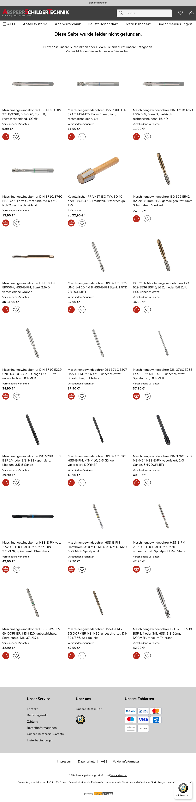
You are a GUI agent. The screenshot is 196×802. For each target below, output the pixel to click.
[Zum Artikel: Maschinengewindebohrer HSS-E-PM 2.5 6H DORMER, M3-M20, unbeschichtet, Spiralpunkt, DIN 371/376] (32, 633)
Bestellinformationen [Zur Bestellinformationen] (42, 728)
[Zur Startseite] (35, 13)
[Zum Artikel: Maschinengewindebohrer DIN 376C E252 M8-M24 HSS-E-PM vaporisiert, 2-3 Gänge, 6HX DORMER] (163, 460)
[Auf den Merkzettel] (16, 136)
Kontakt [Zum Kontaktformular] (32, 709)
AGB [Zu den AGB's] (104, 761)
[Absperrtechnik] (68, 24)
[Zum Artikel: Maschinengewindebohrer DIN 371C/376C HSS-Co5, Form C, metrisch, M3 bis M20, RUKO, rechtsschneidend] (32, 170)
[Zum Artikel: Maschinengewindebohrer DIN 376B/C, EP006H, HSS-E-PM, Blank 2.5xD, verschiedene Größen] (32, 257)
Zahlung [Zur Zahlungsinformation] (32, 722)
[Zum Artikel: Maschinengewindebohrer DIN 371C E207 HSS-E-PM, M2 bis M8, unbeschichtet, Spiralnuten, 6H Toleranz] (98, 374)
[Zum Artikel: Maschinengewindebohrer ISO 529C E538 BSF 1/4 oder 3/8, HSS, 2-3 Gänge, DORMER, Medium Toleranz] (163, 603)
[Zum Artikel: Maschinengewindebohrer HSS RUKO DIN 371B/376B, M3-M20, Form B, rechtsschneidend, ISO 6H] (32, 84)
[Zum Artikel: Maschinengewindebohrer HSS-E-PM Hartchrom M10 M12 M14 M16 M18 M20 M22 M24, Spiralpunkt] (98, 546)
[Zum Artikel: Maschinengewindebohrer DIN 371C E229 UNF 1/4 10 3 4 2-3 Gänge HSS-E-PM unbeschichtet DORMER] (32, 374)
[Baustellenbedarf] (103, 24)
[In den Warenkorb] (5, 136)
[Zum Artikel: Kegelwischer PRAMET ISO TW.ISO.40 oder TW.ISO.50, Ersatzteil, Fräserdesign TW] (98, 170)
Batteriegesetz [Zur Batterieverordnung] (37, 715)
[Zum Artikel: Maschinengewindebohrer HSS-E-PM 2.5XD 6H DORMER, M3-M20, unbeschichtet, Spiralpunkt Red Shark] (163, 546)
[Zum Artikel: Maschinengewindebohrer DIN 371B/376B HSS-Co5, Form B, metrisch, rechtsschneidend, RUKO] (163, 84)
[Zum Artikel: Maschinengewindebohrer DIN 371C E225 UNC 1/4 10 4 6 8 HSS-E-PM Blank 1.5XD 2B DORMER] (98, 287)
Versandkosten (118, 775)
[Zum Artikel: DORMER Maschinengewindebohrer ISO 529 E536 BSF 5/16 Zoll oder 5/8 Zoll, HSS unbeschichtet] (163, 257)
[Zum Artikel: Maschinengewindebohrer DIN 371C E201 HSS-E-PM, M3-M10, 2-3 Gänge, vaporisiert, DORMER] (98, 460)
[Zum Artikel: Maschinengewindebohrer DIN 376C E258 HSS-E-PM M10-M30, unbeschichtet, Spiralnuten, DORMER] (163, 374)
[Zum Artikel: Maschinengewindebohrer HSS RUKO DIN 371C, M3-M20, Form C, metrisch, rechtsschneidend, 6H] (98, 84)
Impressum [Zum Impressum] (65, 761)
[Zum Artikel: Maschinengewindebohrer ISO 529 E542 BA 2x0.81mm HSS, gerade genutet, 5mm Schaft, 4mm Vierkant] (163, 170)
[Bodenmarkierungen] (174, 24)
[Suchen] (121, 13)
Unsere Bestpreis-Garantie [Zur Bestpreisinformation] (46, 734)
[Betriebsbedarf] (138, 24)
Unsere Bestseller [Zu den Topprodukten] (89, 709)
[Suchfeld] (144, 13)
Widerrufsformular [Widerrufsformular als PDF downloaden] (126, 761)
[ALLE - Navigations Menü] (10, 24)
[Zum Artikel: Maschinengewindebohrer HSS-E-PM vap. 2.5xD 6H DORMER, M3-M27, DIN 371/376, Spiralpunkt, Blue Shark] (32, 516)
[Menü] (189, 783)
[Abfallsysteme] (35, 24)
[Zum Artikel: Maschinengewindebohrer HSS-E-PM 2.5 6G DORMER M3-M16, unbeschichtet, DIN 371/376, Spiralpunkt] (98, 633)
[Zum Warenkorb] (191, 13)
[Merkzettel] (180, 13)
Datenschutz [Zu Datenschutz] (86, 761)
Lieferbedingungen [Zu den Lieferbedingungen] (40, 740)
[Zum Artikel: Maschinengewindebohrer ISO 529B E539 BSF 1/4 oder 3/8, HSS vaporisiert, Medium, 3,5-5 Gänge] (32, 460)
